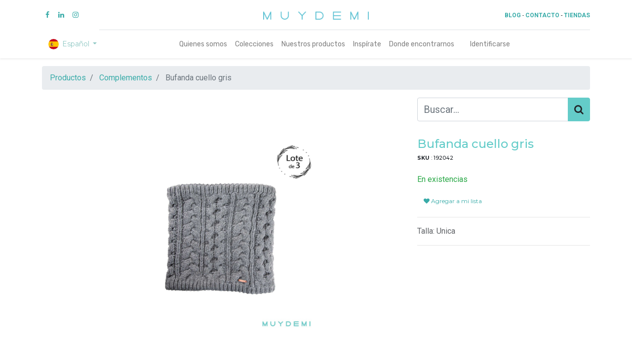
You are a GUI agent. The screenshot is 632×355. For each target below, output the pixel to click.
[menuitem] (203, 44)
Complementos (125, 77)
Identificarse (490, 44)
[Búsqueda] (579, 109)
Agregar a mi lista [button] (453, 201)
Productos (68, 77)
